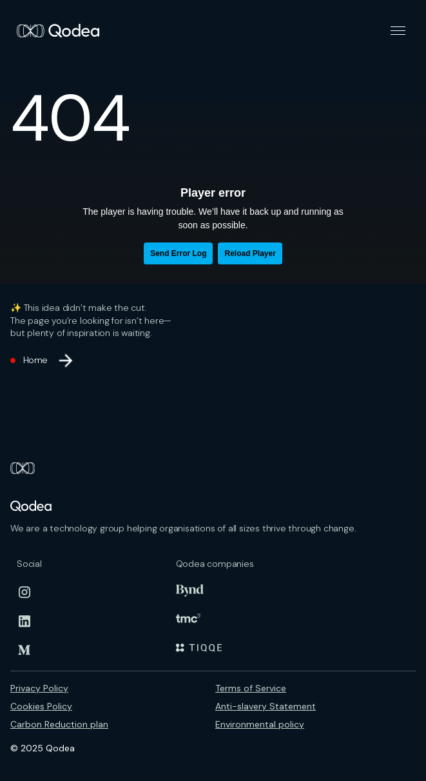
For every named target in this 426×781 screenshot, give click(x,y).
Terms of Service (250, 688)
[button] (398, 30)
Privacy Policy (39, 688)
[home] (54, 31)
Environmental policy (259, 724)
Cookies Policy (41, 706)
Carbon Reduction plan (59, 724)
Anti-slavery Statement (265, 706)
